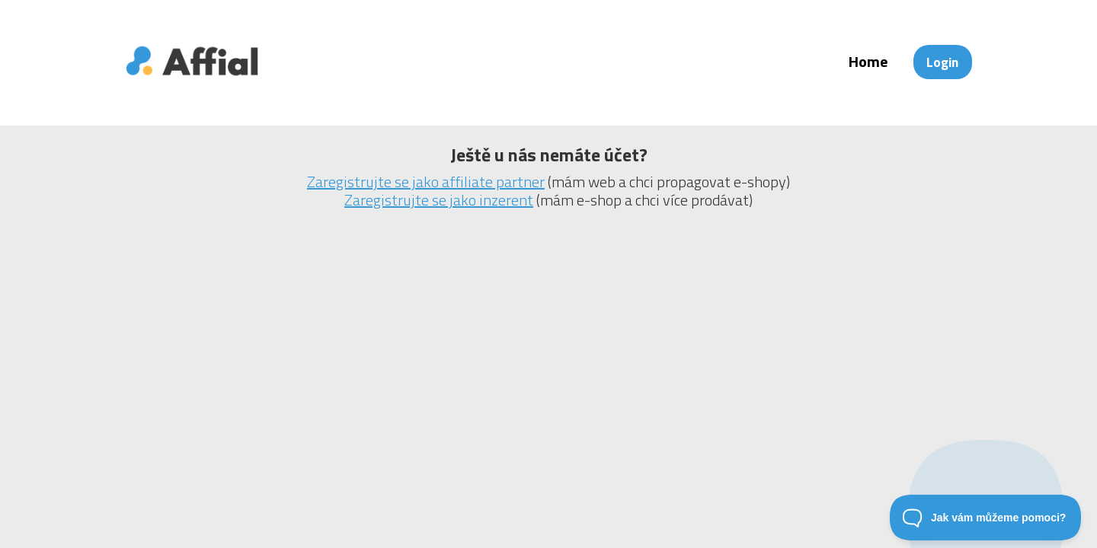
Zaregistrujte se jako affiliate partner (426, 181)
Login (942, 62)
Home (868, 61)
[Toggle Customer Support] (986, 517)
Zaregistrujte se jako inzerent (438, 200)
